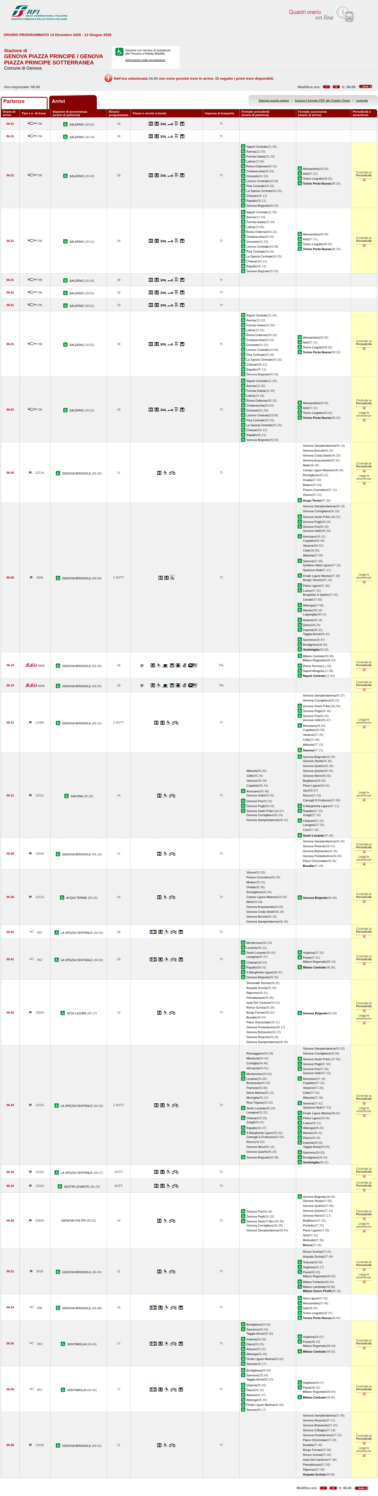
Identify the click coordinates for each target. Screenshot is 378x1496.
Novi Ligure (310, 1298)
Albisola (308, 555)
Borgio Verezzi (312, 580)
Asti (305, 173)
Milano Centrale (313, 656)
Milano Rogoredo (314, 660)
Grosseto (252, 176)
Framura (252, 1087)
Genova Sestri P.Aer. (317, 517)
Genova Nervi (312, 775)
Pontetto (308, 1225)
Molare (307, 485)
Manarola (252, 1058)
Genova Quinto (313, 770)
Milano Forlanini (313, 1282)
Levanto (251, 947)
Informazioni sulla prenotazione (145, 60)
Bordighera (310, 644)
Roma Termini (312, 666)
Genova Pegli (312, 521)
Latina (250, 161)
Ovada (307, 480)
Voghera (308, 952)
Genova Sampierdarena (319, 445)
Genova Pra (311, 526)
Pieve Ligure (311, 785)
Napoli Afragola (313, 671)
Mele (306, 465)
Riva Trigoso (254, 1102)
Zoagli (307, 815)
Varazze (308, 545)
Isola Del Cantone (258, 1002)
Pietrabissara (255, 997)
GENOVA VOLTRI (74, 1220)
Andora (308, 620)
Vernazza (252, 1068)
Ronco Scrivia (255, 1007)
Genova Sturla (312, 761)
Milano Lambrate (314, 1286)
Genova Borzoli (313, 450)
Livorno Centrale (257, 181)
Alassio (308, 610)
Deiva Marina (255, 1092)
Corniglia (252, 1063)
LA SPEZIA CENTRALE (77, 932)
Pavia (307, 957)
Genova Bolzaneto (315, 851)
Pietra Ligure (311, 585)
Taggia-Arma (311, 634)
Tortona (308, 1262)
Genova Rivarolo (314, 846)
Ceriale (308, 599)
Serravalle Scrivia (258, 983)
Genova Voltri (312, 530)
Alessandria (311, 168)
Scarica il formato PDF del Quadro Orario (322, 100)
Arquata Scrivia (256, 988)
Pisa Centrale (255, 186)
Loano (307, 590)
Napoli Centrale (256, 146)
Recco (307, 795)
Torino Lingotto (313, 178)
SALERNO (77, 124)
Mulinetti (308, 1240)
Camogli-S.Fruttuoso (317, 800)
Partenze (14, 101)
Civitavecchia (255, 171)
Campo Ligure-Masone (318, 470)
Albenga (308, 605)
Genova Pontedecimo (317, 856)
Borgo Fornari (255, 1012)
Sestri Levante (256, 952)
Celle (306, 550)
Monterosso (254, 942)
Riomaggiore (255, 1053)
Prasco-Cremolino (315, 489)
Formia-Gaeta (255, 156)
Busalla (251, 1017)
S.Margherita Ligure (316, 806)
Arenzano (309, 536)
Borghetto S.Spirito (315, 594)
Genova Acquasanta (316, 460)
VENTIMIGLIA (77, 1344)
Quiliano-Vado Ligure (317, 565)
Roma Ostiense (256, 166)
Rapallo (251, 200)
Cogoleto (309, 540)
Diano (307, 625)
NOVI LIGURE (77, 1013)
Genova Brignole (257, 205)
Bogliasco (309, 780)
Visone (307, 494)
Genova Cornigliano (316, 511)
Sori (306, 790)
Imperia (308, 630)
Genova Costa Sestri (317, 455)
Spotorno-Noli (312, 570)
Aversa (251, 151)
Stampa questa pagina (273, 100)
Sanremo (309, 639)
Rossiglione (311, 475)
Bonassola (253, 1083)
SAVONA (77, 796)
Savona (308, 561)
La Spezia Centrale (259, 190)
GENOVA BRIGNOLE (77, 473)
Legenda (362, 100)
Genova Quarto (313, 766)
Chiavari (252, 195)
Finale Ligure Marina (317, 575)
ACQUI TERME (77, 897)
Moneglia (252, 1097)
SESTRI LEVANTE (77, 1186)
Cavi (306, 829)
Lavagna (309, 824)
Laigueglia (310, 614)
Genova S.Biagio (314, 1430)
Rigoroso (252, 992)
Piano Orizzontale (315, 861)
